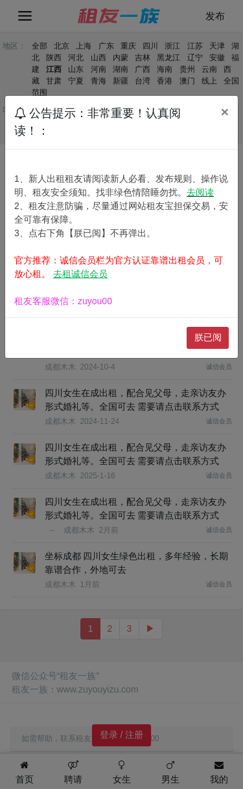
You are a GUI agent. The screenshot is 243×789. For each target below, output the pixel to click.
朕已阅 (208, 337)
